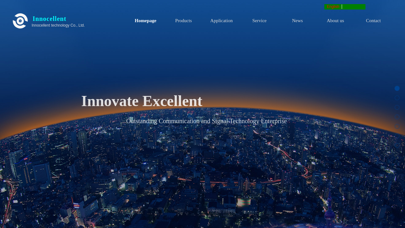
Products (183, 20)
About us (335, 20)
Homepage (145, 20)
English (333, 6)
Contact (373, 20)
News (297, 20)
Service (259, 20)
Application (221, 20)
